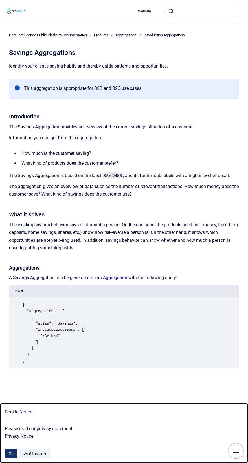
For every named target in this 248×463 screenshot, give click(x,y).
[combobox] (204, 11)
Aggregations (126, 35)
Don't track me (34, 453)
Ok (11, 453)
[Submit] (170, 11)
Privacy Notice (19, 436)
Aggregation (115, 277)
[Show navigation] (235, 450)
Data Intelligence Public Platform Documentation (48, 35)
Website (144, 11)
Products (101, 35)
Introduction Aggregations (164, 35)
